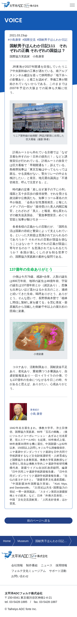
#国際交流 (29, 39)
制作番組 (32, 565)
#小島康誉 (14, 39)
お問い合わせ (20, 576)
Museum (23, 541)
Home (7, 541)
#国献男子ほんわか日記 (52, 39)
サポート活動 (57, 570)
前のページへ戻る (38, 520)
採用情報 (61, 565)
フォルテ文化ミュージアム (28, 570)
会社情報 (17, 565)
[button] (72, 5)
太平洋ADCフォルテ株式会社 (20, 4)
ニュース (46, 565)
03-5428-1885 (18, 602)
